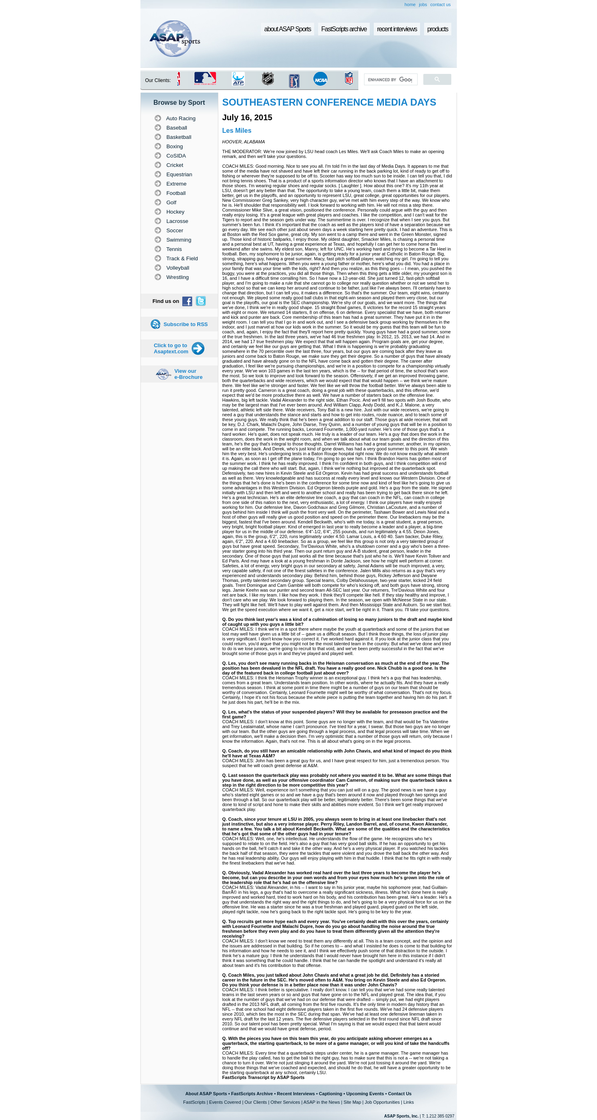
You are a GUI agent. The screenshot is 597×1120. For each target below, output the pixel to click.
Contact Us (400, 1093)
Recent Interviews (296, 1093)
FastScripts (194, 1102)
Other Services (285, 1102)
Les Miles (237, 130)
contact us (440, 4)
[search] (390, 79)
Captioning (330, 1093)
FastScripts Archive (252, 1093)
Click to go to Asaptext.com (171, 348)
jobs (423, 4)
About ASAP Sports (206, 1093)
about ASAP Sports (287, 29)
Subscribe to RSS (186, 324)
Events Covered (225, 1102)
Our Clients (256, 1102)
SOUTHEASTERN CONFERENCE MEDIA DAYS (329, 102)
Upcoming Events (365, 1093)
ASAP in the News (322, 1102)
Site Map (352, 1102)
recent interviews (397, 29)
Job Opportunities (382, 1102)
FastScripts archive (344, 29)
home (410, 4)
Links (408, 1102)
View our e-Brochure (189, 374)
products (437, 29)
